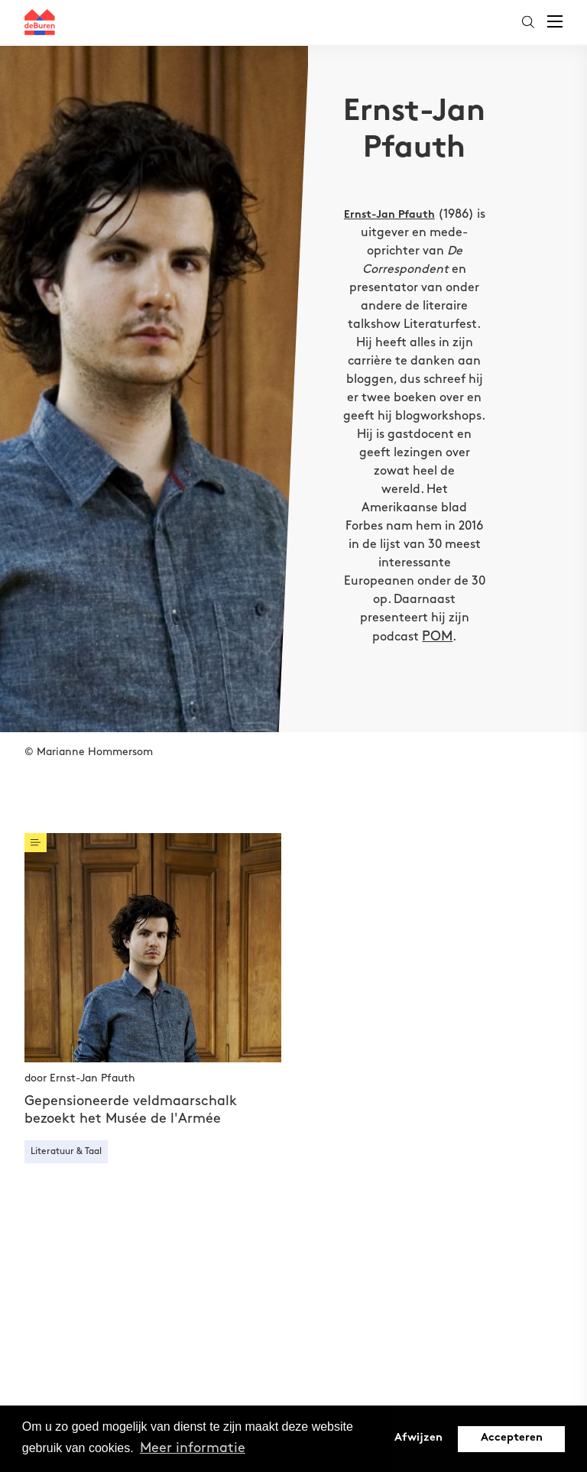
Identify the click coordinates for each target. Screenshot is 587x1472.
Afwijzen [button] (418, 1438)
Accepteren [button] (512, 1438)
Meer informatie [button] (192, 1447)
